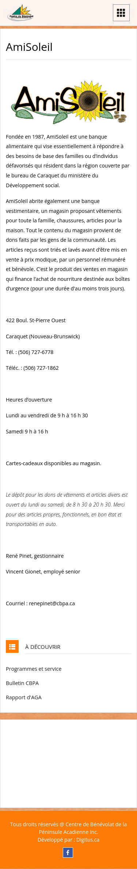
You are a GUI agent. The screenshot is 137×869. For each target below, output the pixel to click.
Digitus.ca (87, 839)
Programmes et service (33, 668)
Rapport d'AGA (24, 697)
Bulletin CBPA (22, 683)
